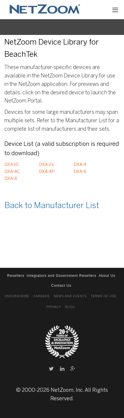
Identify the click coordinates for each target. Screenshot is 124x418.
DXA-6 (80, 172)
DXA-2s (46, 165)
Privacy (53, 307)
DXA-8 (10, 179)
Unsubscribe (17, 296)
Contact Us (61, 286)
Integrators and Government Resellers (61, 276)
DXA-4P (47, 172)
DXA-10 (11, 165)
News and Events (70, 296)
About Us (107, 276)
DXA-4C (12, 172)
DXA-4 (80, 165)
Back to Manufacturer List (51, 206)
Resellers (15, 276)
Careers (41, 296)
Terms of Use (103, 296)
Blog (70, 307)
